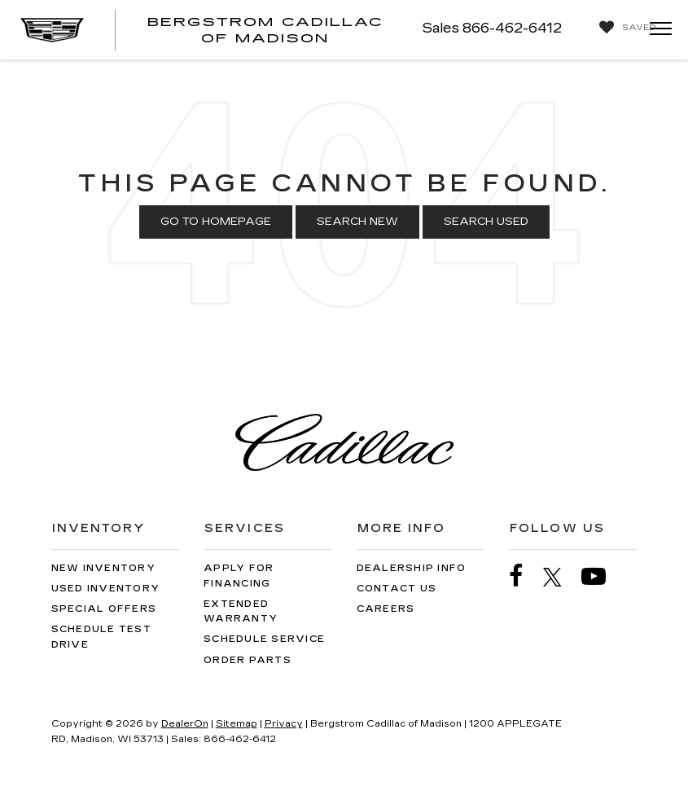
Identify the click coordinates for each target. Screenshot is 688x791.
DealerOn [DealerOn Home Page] (184, 723)
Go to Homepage (215, 221)
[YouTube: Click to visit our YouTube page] (601, 576)
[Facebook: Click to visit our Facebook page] (524, 576)
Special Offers (104, 609)
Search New (357, 221)
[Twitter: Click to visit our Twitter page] (560, 576)
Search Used (486, 221)
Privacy (284, 723)
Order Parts (247, 660)
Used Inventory (105, 588)
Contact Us (397, 588)
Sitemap (236, 723)
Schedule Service (264, 639)
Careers (386, 609)
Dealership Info (412, 568)
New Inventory (103, 568)
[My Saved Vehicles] (623, 27)
